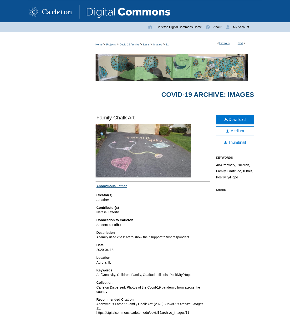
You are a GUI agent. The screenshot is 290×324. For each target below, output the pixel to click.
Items (146, 44)
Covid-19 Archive (129, 44)
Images (157, 44)
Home (99, 44)
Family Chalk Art (116, 118)
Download (235, 120)
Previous (224, 43)
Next (240, 43)
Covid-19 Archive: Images (207, 94)
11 (167, 44)
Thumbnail (235, 142)
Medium (235, 131)
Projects (111, 44)
